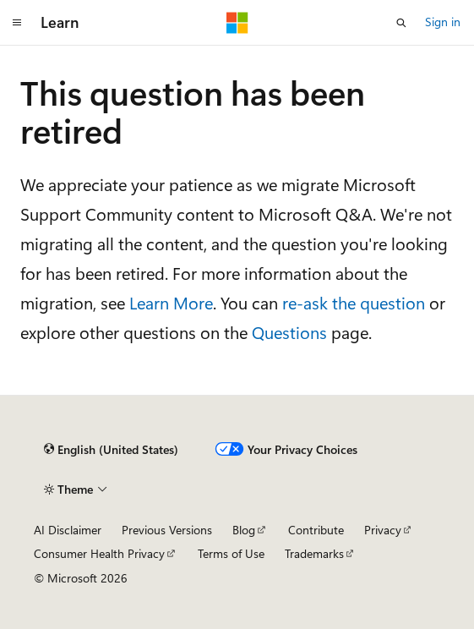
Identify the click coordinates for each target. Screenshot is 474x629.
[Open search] (401, 23)
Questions (289, 331)
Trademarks (314, 553)
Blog (243, 530)
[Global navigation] (17, 23)
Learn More (171, 302)
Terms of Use (231, 553)
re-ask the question (353, 302)
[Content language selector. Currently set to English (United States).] (111, 449)
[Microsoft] (237, 23)
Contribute (316, 530)
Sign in (442, 22)
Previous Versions (167, 530)
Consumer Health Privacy (99, 553)
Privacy (382, 530)
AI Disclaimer (67, 530)
